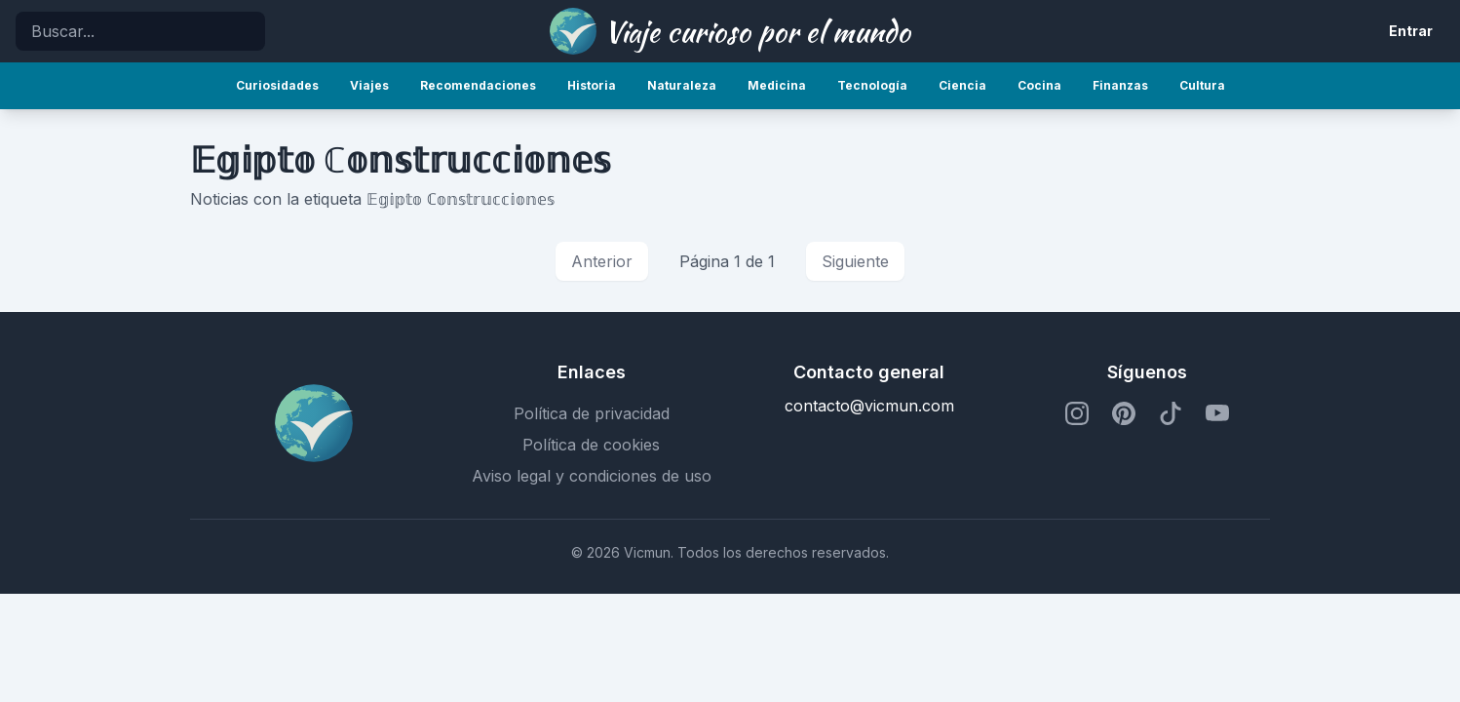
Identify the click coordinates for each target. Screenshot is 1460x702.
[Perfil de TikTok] (1170, 413)
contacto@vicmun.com (869, 405)
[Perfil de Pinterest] (1123, 413)
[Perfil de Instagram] (1077, 413)
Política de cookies (591, 444)
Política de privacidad (592, 413)
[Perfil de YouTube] (1217, 413)
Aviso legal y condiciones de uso (591, 476)
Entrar (1411, 30)
